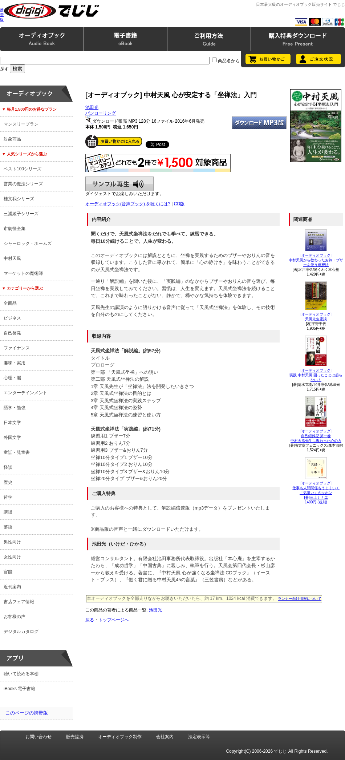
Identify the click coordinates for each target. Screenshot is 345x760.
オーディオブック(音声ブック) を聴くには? (127, 203)
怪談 (8, 467)
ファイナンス (17, 348)
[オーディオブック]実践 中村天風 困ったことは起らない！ (315, 375)
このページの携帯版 (26, 713)
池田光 (91, 107)
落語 (8, 527)
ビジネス (12, 318)
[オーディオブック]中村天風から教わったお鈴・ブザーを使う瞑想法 (316, 260)
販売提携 (75, 736)
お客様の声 (14, 616)
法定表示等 (199, 736)
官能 (8, 571)
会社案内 (165, 736)
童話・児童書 (17, 452)
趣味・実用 (14, 362)
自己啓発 (12, 333)
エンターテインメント (25, 392)
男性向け (12, 542)
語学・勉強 (14, 407)
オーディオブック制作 (120, 736)
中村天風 (12, 258)
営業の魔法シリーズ (23, 183)
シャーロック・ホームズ (28, 243)
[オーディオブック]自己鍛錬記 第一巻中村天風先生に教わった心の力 (316, 436)
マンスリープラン (21, 124)
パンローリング (100, 113)
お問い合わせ (38, 736)
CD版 (179, 203)
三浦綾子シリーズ (21, 213)
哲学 (8, 497)
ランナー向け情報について (299, 599)
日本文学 (12, 422)
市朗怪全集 (14, 228)
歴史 (8, 482)
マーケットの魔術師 (23, 273)
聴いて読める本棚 (21, 673)
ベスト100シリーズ (22, 168)
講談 (8, 512)
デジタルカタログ (21, 631)
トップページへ (113, 619)
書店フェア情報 (19, 601)
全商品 (10, 303)
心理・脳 (12, 377)
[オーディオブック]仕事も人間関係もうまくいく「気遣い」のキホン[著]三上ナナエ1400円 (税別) (316, 492)
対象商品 (12, 139)
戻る (89, 619)
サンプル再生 (119, 184)
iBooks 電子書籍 (19, 688)
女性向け (12, 556)
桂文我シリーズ (19, 198)
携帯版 (2, 14)
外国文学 (12, 437)
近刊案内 (12, 586)
